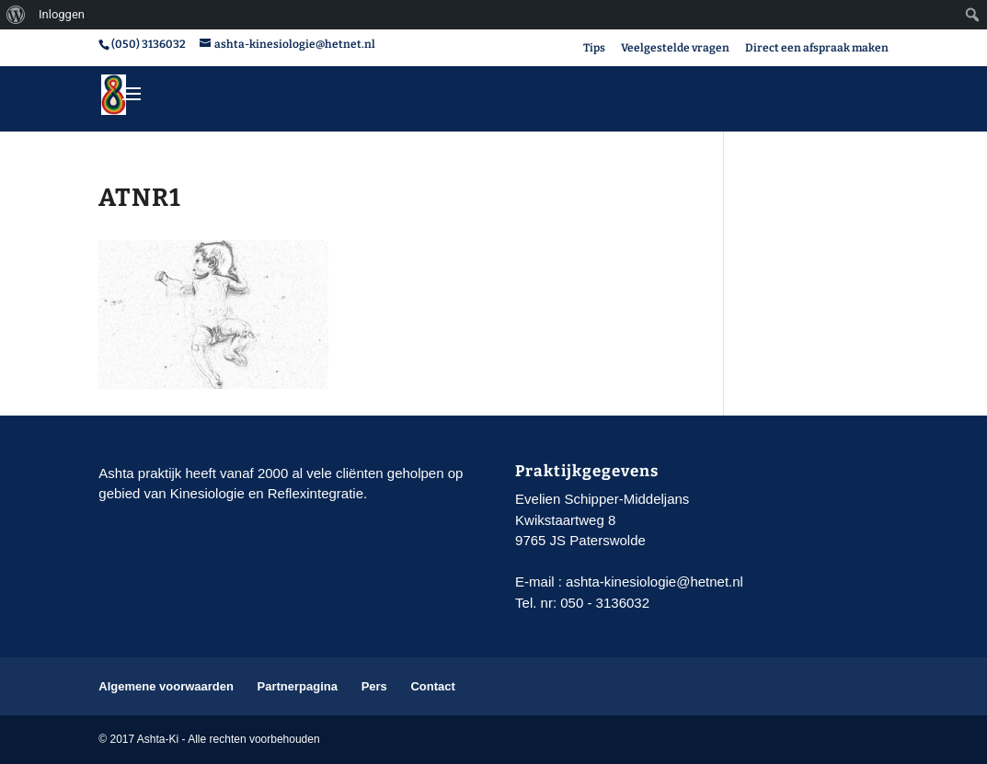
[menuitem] (16, 14)
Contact (432, 686)
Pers (374, 686)
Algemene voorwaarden (166, 686)
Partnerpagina (298, 686)
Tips (594, 48)
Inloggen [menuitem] (62, 14)
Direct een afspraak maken (817, 48)
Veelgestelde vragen (675, 48)
